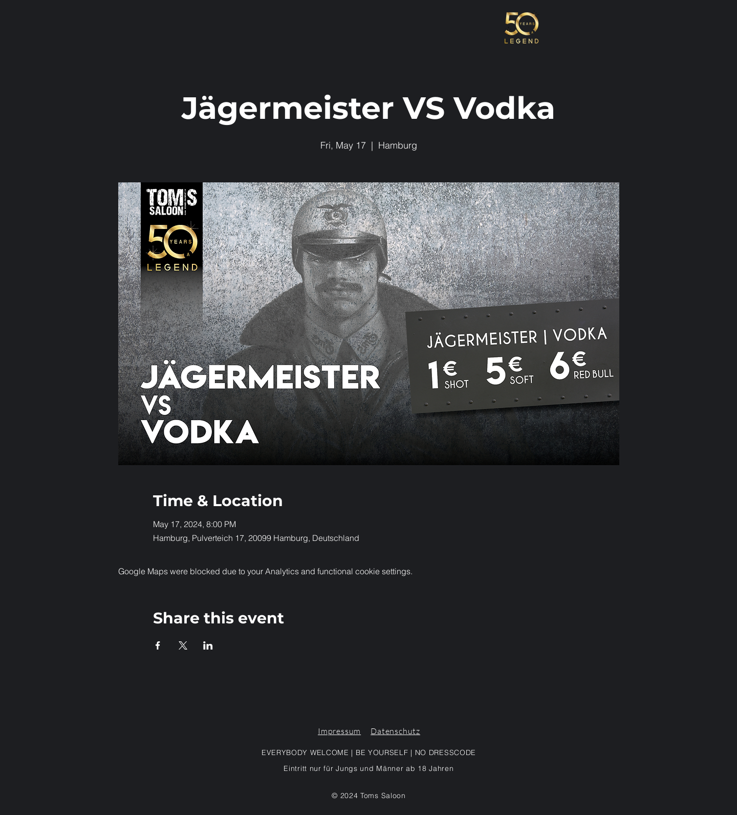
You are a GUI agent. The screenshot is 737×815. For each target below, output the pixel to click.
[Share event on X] (183, 645)
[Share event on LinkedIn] (208, 645)
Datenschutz (395, 731)
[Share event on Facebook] (158, 645)
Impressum (339, 731)
